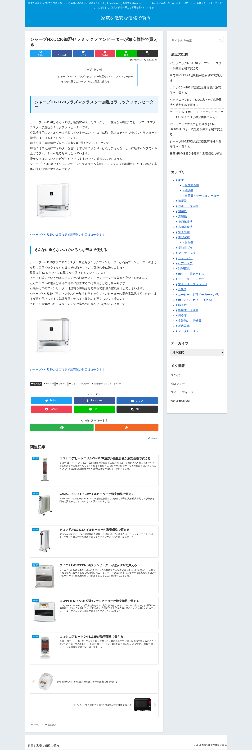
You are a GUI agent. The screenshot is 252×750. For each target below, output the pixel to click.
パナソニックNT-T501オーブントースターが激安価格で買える (195, 66)
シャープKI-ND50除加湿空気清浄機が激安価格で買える (195, 144)
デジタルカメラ (188, 331)
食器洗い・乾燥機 (189, 320)
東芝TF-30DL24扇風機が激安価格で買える (196, 78)
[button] (220, 40)
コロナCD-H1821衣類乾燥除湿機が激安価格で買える (195, 90)
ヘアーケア (185, 263)
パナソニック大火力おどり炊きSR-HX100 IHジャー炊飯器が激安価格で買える (196, 129)
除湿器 (182, 200)
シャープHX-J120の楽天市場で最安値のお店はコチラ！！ (67, 235)
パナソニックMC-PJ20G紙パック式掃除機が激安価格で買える (196, 102)
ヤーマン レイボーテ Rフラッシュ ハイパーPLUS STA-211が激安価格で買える (196, 114)
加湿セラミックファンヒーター (106, 384)
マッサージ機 (186, 253)
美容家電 (184, 237)
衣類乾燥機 (185, 221)
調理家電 (184, 268)
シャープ (61, 384)
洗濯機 (182, 216)
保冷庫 (182, 315)
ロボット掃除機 (188, 206)
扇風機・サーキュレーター (201, 195)
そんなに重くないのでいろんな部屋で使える (84, 81)
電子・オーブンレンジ (192, 284)
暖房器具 (36, 384)
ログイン (176, 375)
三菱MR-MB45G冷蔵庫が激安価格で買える (196, 156)
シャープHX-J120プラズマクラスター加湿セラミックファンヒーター (95, 76)
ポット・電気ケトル (191, 273)
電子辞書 (184, 232)
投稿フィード (179, 383)
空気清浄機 (191, 185)
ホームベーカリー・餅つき (195, 300)
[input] (197, 40)
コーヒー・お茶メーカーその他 (198, 294)
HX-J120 (49, 384)
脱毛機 (188, 242)
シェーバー (185, 258)
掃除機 (188, 190)
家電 (181, 180)
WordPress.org (180, 400)
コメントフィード (182, 392)
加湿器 (182, 211)
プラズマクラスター (79, 384)
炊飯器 (182, 289)
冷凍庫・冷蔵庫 (188, 310)
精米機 (182, 305)
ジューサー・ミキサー (192, 279)
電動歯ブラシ (186, 247)
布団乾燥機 (185, 227)
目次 (89, 69)
